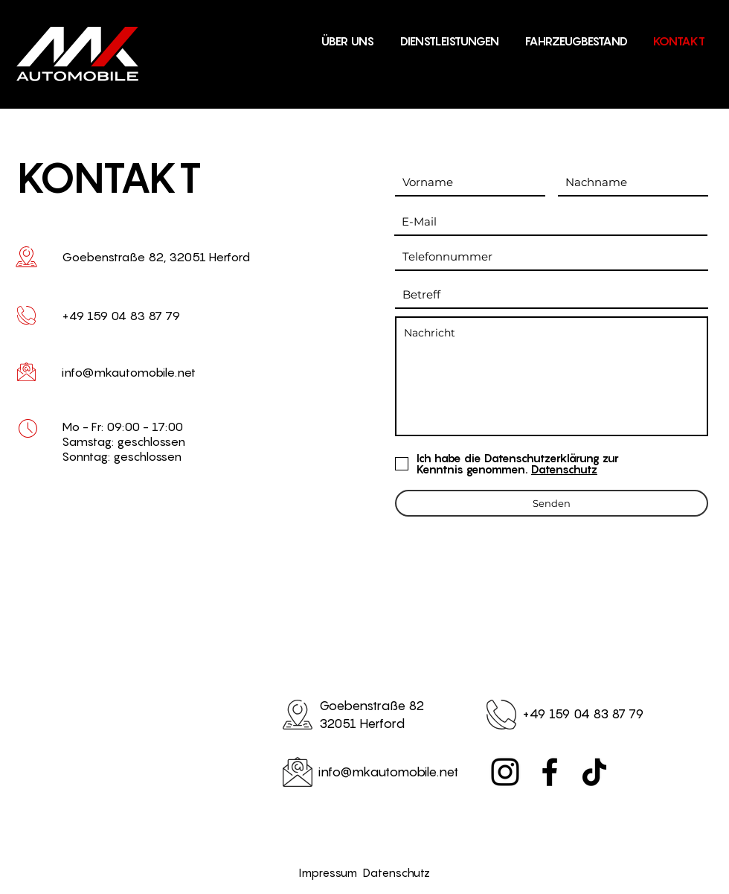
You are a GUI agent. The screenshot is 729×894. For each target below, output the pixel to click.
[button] (576, 41)
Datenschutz (396, 872)
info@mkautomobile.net (129, 372)
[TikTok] (594, 772)
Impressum (331, 872)
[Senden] (551, 503)
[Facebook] (549, 772)
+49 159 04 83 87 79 (583, 713)
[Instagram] (505, 772)
